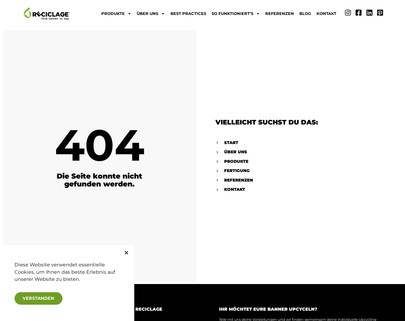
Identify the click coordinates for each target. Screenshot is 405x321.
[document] (202, 160)
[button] (121, 252)
